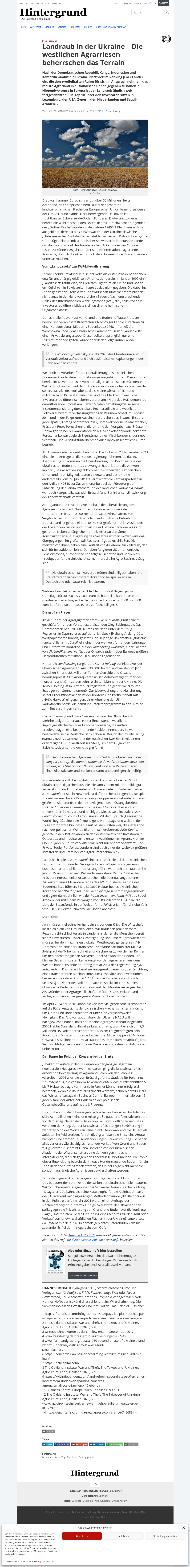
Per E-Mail (130, 1445)
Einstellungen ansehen (165, 1536)
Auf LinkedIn (96, 1445)
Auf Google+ (79, 1445)
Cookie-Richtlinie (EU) (133, 1512)
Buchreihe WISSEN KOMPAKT (111, 26)
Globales (49, 26)
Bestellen (88, 1501)
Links (104, 1517)
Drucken (48, 1432)
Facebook (45, 3)
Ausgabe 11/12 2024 (82, 1235)
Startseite (118, 3)
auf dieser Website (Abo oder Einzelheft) (94, 1239)
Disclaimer (115, 1491)
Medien (88, 26)
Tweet (47, 1445)
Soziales (62, 26)
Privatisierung (112, 111)
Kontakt (137, 3)
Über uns (128, 3)
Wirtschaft (35, 26)
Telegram (35, 3)
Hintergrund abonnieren (83, 1275)
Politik (23, 26)
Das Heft (163, 3)
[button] (183, 1527)
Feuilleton (75, 26)
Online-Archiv (119, 1501)
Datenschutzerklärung (31, 1561)
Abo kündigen (102, 1501)
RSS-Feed (23, 3)
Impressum (48, 1561)
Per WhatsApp (114, 1445)
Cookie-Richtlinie (12, 1561)
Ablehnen (123, 1536)
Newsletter (56, 3)
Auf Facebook (61, 1445)
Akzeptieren (82, 1536)
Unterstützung (149, 3)
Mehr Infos (95, 193)
